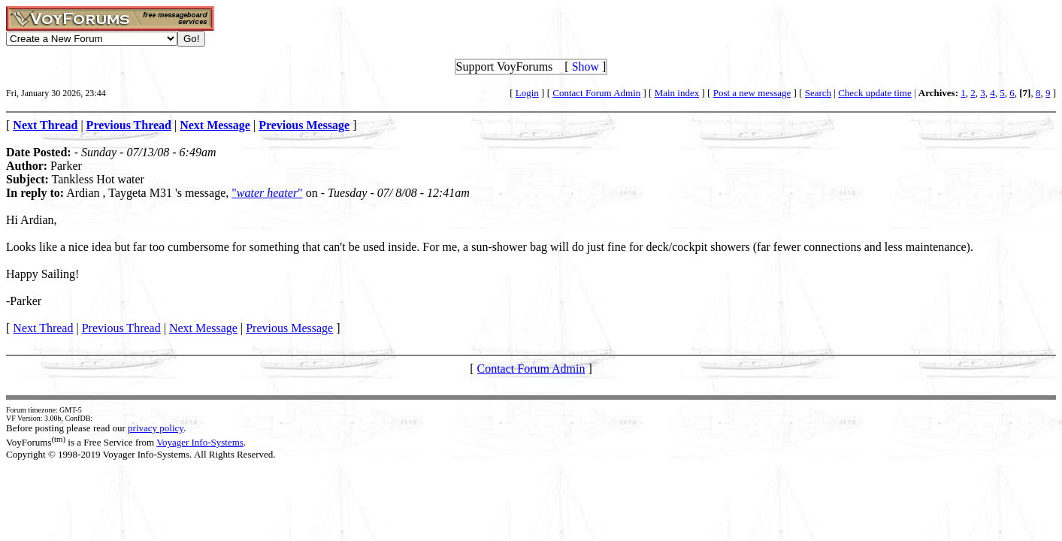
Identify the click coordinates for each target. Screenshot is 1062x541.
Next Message (203, 328)
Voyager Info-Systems (200, 442)
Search (818, 92)
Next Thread (43, 328)
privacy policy (155, 428)
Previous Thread (121, 328)
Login (527, 92)
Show (585, 66)
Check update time (874, 92)
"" (266, 192)
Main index (677, 92)
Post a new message (752, 92)
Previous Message (289, 328)
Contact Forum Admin (596, 92)
